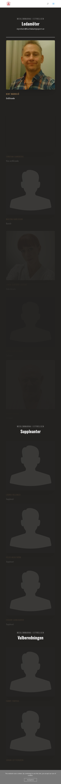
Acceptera (30, 780)
